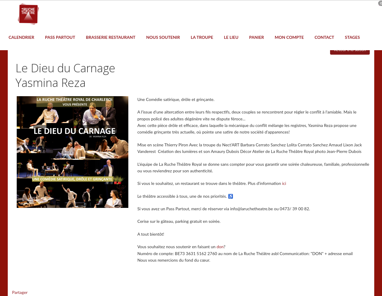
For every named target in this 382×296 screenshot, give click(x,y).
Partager (20, 292)
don (220, 246)
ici (284, 183)
